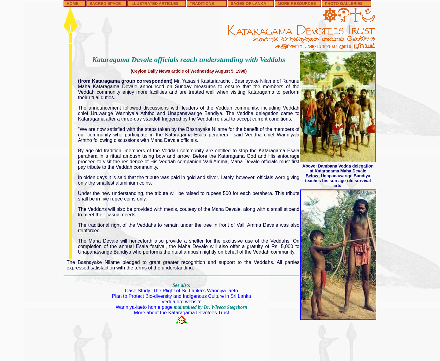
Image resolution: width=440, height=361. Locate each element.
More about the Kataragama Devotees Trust (181, 312)
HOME (73, 3)
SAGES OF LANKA (248, 3)
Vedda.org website (181, 301)
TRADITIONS (202, 3)
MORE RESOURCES (297, 3)
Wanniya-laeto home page (144, 307)
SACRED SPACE (105, 3)
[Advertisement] (220, 345)
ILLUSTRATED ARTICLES (154, 3)
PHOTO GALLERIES (344, 3)
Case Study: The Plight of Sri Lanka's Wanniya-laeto (181, 290)
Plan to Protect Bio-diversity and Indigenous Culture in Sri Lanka (181, 296)
